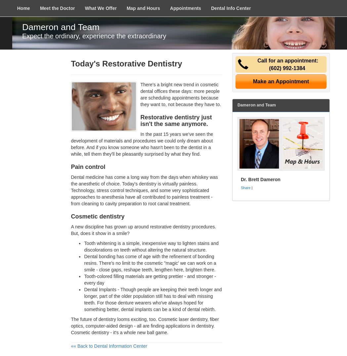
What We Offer (101, 8)
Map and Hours (143, 8)
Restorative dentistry (169, 117)
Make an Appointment (281, 81)
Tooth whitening (100, 243)
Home (23, 8)
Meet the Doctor (57, 8)
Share (245, 188)
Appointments (185, 8)
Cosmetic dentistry (90, 332)
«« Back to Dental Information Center (109, 346)
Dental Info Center (231, 8)
